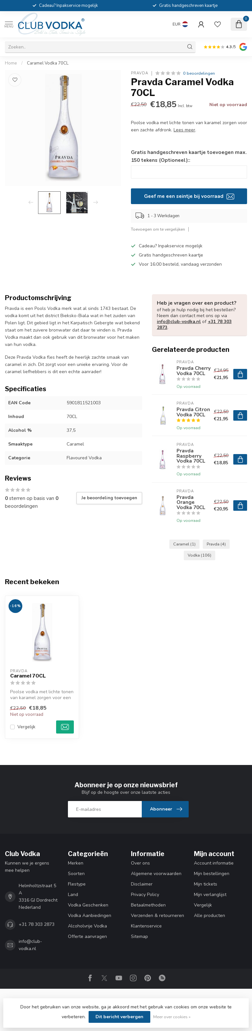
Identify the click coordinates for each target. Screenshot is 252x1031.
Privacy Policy (145, 894)
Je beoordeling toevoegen (109, 498)
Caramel (184, 544)
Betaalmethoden (148, 905)
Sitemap (139, 936)
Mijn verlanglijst (210, 894)
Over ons (140, 863)
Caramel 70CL (28, 676)
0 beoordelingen (199, 73)
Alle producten (209, 915)
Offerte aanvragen (87, 936)
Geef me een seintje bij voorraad (189, 196)
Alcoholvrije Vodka (87, 926)
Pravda (139, 73)
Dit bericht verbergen (119, 1017)
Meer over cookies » (172, 1017)
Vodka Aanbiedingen (89, 915)
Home (11, 63)
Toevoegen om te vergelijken (158, 229)
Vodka (199, 555)
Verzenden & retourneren (157, 915)
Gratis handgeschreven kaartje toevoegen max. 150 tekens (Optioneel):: (189, 156)
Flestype (77, 884)
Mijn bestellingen (211, 873)
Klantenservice (146, 926)
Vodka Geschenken (88, 905)
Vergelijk (26, 726)
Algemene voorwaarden (156, 873)
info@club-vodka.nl (179, 321)
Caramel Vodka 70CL (48, 63)
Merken (75, 863)
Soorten (76, 873)
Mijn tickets (205, 884)
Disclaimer (142, 884)
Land (73, 894)
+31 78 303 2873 (36, 924)
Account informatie (214, 863)
